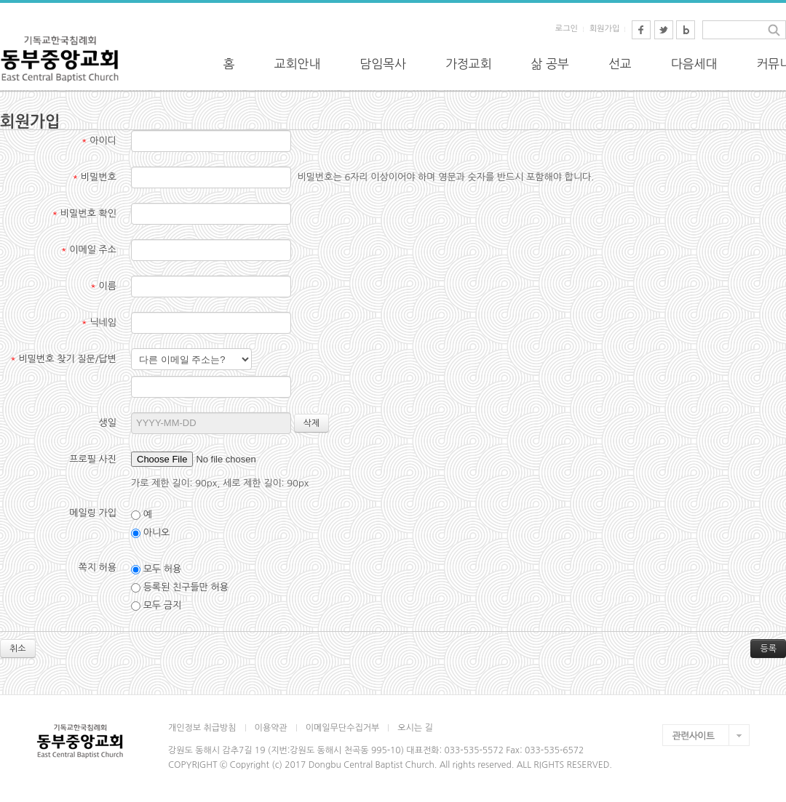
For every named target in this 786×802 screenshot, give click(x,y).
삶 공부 (550, 63)
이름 (103, 286)
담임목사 (383, 63)
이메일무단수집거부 (343, 727)
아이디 (99, 140)
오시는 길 (414, 727)
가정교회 (468, 63)
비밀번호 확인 (84, 213)
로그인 (566, 29)
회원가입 (604, 29)
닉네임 (99, 322)
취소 (17, 648)
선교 (620, 63)
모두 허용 (156, 569)
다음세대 (694, 63)
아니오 (150, 533)
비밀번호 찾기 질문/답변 (63, 359)
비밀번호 (94, 177)
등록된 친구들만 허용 (180, 587)
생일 (107, 423)
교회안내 (297, 63)
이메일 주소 (88, 249)
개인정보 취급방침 (202, 727)
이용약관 (271, 727)
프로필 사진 (92, 459)
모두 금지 (156, 606)
